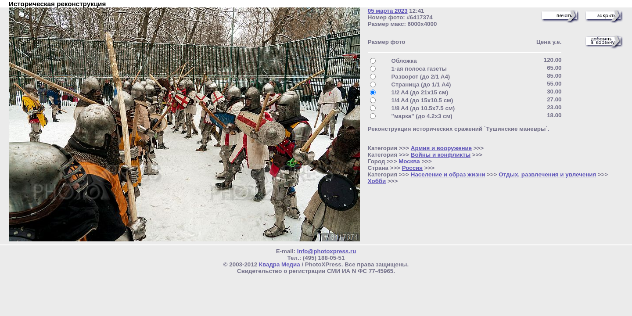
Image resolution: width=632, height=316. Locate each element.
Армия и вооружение (441, 148)
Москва (409, 161)
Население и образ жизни (448, 174)
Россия (412, 168)
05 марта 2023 (388, 10)
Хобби (377, 181)
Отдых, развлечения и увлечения (547, 174)
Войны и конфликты (440, 154)
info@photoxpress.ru (326, 251)
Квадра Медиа (279, 264)
